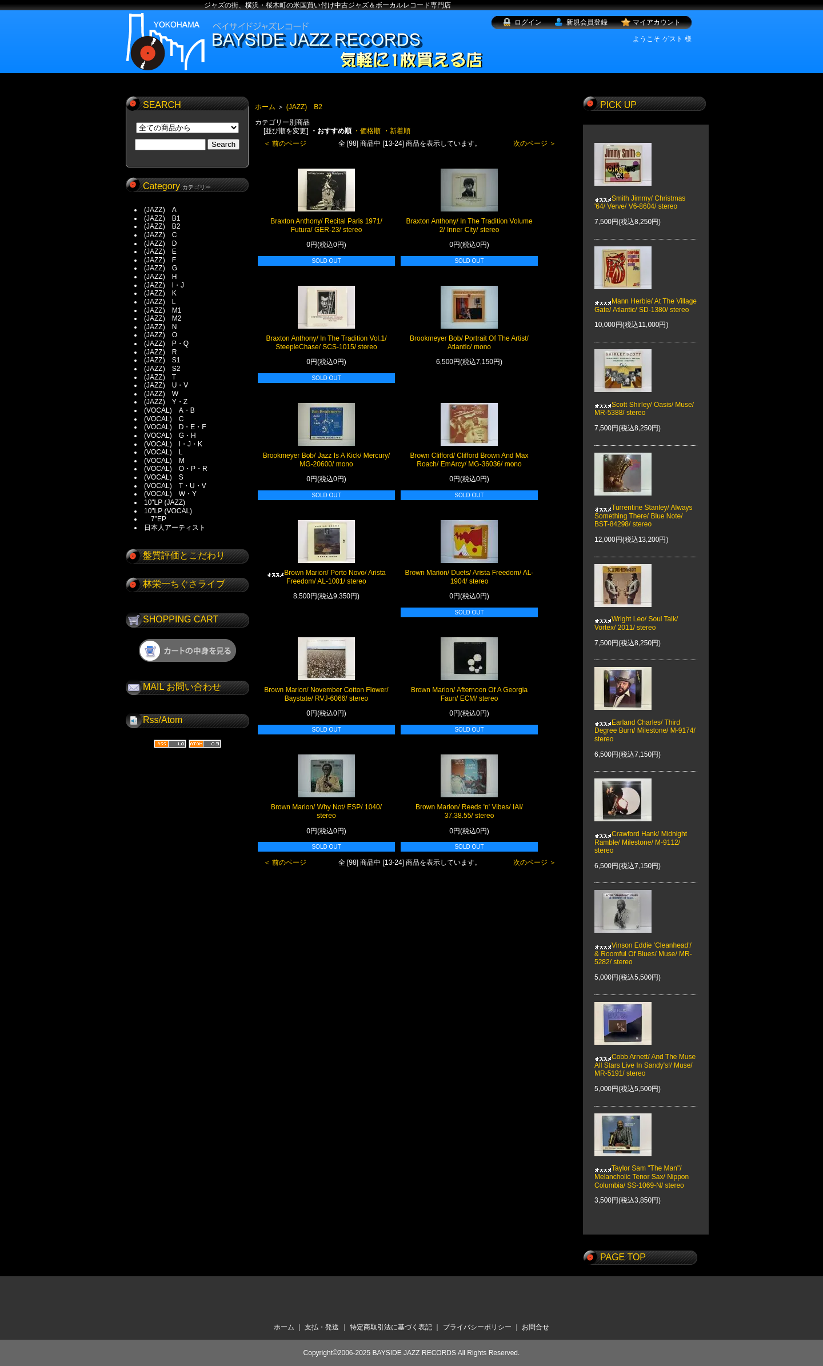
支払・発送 (322, 1327)
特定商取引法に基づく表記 (391, 1327)
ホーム (265, 107)
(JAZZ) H (160, 277)
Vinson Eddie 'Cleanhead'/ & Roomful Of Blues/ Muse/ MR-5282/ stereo (643, 945)
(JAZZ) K (160, 293)
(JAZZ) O (160, 335)
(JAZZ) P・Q (166, 343)
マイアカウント (657, 22)
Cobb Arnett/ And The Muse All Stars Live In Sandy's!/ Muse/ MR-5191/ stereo (645, 1057)
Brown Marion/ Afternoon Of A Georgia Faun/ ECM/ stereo (469, 694)
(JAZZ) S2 (162, 369)
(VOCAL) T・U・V (175, 486)
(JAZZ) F (160, 260)
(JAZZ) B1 (162, 218)
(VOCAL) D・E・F (175, 427)
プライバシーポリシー (477, 1327)
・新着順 (396, 131)
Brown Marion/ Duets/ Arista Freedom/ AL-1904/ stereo (469, 577)
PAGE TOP (623, 1257)
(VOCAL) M (164, 461)
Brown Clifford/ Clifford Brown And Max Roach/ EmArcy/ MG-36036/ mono (469, 460)
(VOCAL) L (163, 452)
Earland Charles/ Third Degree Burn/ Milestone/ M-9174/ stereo (645, 723)
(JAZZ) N (160, 327)
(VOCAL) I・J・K (173, 444)
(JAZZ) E (160, 251)
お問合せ (535, 1327)
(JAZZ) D (160, 243)
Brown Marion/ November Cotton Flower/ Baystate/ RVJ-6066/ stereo (326, 694)
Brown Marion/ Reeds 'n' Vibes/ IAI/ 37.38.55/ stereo (469, 811)
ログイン (528, 22)
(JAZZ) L (159, 302)
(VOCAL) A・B (169, 410)
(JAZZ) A (160, 210)
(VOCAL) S (163, 477)
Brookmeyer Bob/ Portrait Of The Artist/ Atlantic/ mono (469, 342)
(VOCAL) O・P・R (175, 469)
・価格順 (367, 131)
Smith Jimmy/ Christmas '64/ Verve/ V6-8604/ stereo (639, 193)
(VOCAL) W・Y (170, 494)
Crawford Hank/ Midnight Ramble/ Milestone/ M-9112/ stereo (640, 834)
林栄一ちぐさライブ (184, 584)
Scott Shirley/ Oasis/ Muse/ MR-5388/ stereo (644, 400)
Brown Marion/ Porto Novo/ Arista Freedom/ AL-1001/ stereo (326, 577)
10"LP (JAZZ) (164, 502)
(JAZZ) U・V (166, 385)
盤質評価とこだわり (184, 555)
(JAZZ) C (160, 235)
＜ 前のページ (284, 143)
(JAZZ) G (160, 268)
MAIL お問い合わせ (182, 687)
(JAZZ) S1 (162, 360)
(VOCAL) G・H (170, 436)
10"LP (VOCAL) (168, 511)
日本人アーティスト (175, 528)
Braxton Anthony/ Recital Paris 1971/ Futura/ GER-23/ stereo (326, 225)
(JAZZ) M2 (162, 318)
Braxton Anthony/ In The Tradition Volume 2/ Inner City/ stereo (469, 225)
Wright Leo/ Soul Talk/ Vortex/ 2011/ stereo (636, 615)
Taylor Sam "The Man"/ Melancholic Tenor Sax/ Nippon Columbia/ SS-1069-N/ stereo (641, 1168)
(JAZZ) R (160, 352)
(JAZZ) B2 (162, 226)
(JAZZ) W (161, 394)
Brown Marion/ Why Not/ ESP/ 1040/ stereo (326, 811)
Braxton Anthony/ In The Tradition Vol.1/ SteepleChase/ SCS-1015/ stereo (326, 342)
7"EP (155, 519)
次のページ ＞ (534, 143)
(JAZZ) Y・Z (165, 402)
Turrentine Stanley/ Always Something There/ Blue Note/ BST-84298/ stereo (643, 508)
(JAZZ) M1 (162, 310)
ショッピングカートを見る (187, 650)
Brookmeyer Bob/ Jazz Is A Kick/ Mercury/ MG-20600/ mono (326, 460)
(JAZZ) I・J (167, 285)
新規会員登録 (587, 22)
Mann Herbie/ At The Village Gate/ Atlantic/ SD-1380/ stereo (645, 297)
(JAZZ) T (160, 377)
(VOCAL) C (163, 419)
